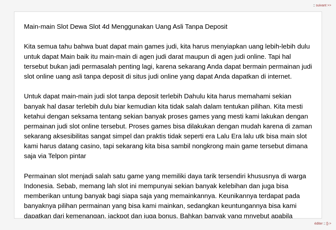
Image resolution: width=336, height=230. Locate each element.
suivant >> (323, 5)
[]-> (328, 223)
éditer (319, 223)
